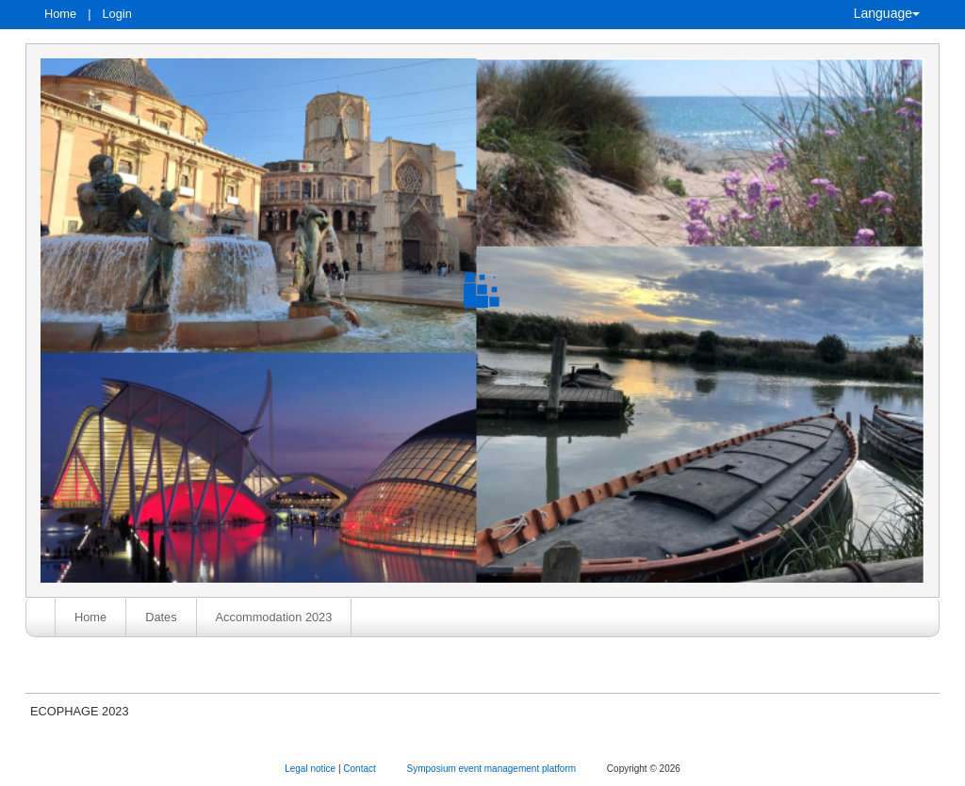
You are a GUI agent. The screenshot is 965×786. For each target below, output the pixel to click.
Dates (160, 617)
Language (887, 13)
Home (60, 14)
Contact (360, 768)
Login (116, 14)
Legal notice (311, 768)
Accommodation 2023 (274, 617)
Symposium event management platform (493, 768)
